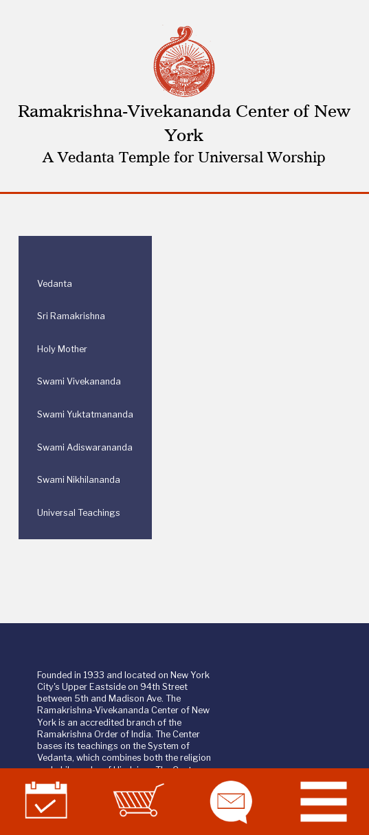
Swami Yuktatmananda (85, 414)
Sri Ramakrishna (71, 316)
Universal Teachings (78, 513)
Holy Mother (62, 349)
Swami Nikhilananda (78, 480)
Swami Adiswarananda (85, 447)
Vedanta (54, 284)
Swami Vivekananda (79, 381)
